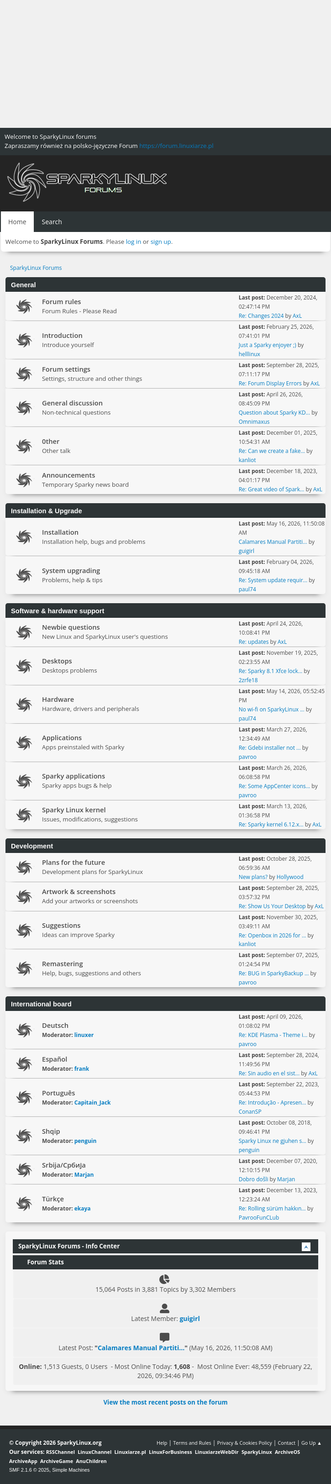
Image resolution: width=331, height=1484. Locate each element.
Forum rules (61, 301)
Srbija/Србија (64, 1164)
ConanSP (250, 1112)
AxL (297, 316)
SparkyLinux (257, 1451)
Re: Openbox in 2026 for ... (272, 935)
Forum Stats (41, 1262)
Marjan (84, 1175)
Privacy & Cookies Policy (244, 1442)
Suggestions (61, 925)
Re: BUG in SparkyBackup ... (274, 973)
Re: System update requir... (273, 580)
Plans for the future (73, 862)
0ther (50, 441)
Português (58, 1092)
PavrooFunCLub (259, 1217)
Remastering (62, 963)
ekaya (82, 1208)
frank (81, 1069)
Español (54, 1058)
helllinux (249, 354)
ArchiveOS (287, 1451)
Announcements (68, 474)
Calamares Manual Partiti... (273, 542)
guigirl (246, 551)
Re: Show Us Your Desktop (272, 906)
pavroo (248, 757)
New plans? (253, 877)
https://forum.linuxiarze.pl (176, 146)
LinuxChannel (94, 1451)
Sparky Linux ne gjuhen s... (272, 1141)
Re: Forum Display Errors (270, 383)
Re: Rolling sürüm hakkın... (272, 1208)
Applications (62, 737)
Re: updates (254, 642)
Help (162, 1442)
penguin (85, 1141)
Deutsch (55, 1025)
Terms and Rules (192, 1442)
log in (134, 241)
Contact (286, 1442)
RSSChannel (60, 1451)
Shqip (51, 1131)
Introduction (62, 335)
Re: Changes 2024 (261, 316)
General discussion (72, 402)
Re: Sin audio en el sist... (269, 1073)
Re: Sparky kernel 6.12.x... (271, 824)
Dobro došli (253, 1179)
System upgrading (71, 570)
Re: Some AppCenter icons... (274, 786)
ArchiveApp (23, 1461)
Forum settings (66, 369)
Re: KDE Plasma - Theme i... (273, 1035)
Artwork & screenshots (79, 891)
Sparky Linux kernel (74, 809)
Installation (60, 532)
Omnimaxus (254, 422)
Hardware (58, 699)
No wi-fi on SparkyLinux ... (272, 709)
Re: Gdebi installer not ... (270, 748)
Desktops (57, 660)
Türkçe (53, 1198)
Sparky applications (73, 775)
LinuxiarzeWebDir (217, 1451)
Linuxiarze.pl (130, 1451)
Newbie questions (71, 626)
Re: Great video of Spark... (272, 489)
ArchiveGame (56, 1461)
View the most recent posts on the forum (165, 1402)
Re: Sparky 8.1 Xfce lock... (270, 671)
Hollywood (290, 877)
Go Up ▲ (311, 1442)
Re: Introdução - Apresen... (272, 1102)
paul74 (247, 589)
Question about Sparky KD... (274, 412)
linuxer (84, 1035)
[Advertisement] (165, 64)
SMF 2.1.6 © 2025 (29, 1470)
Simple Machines (70, 1470)
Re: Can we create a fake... (272, 451)
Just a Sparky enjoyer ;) (267, 345)
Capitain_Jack (92, 1102)
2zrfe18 (248, 680)
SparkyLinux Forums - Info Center (69, 1246)
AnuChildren (91, 1461)
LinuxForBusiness (170, 1451)
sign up (161, 241)
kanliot (247, 460)
